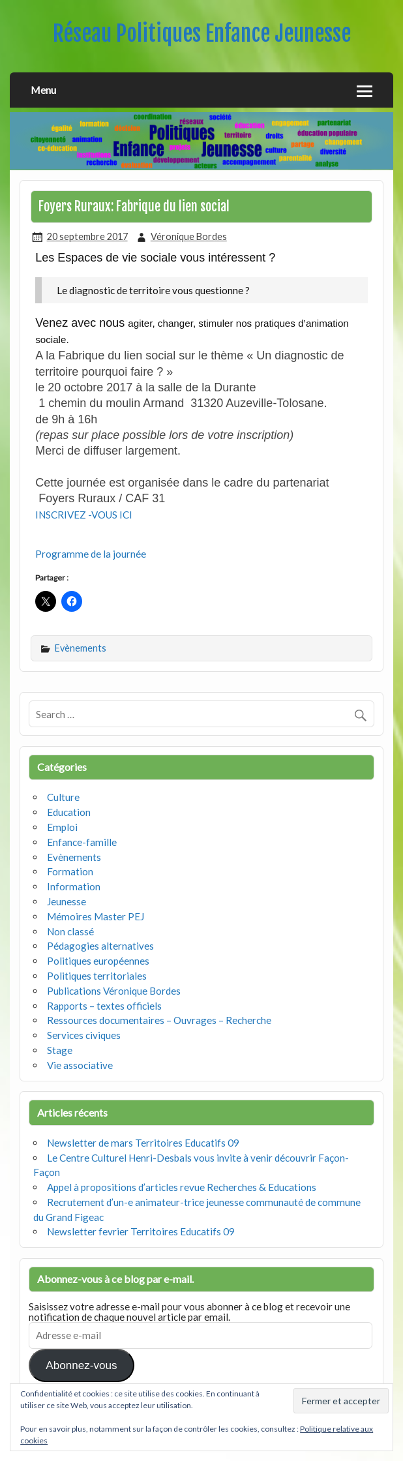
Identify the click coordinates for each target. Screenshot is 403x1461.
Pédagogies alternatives (100, 946)
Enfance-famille (82, 842)
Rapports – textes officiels (104, 1006)
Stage (59, 1050)
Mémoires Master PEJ (95, 916)
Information (73, 886)
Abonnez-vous (81, 1365)
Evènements (80, 648)
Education (69, 812)
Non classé (70, 931)
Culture (63, 797)
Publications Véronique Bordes (114, 991)
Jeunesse (66, 901)
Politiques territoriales (97, 976)
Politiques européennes (98, 961)
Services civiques (84, 1035)
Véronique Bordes (189, 236)
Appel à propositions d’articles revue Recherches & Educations (181, 1187)
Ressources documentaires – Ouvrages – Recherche (159, 1020)
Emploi (62, 827)
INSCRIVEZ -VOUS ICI (83, 514)
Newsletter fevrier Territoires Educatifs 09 (141, 1231)
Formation (70, 871)
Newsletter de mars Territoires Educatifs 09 (143, 1143)
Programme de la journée (90, 554)
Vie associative (80, 1065)
